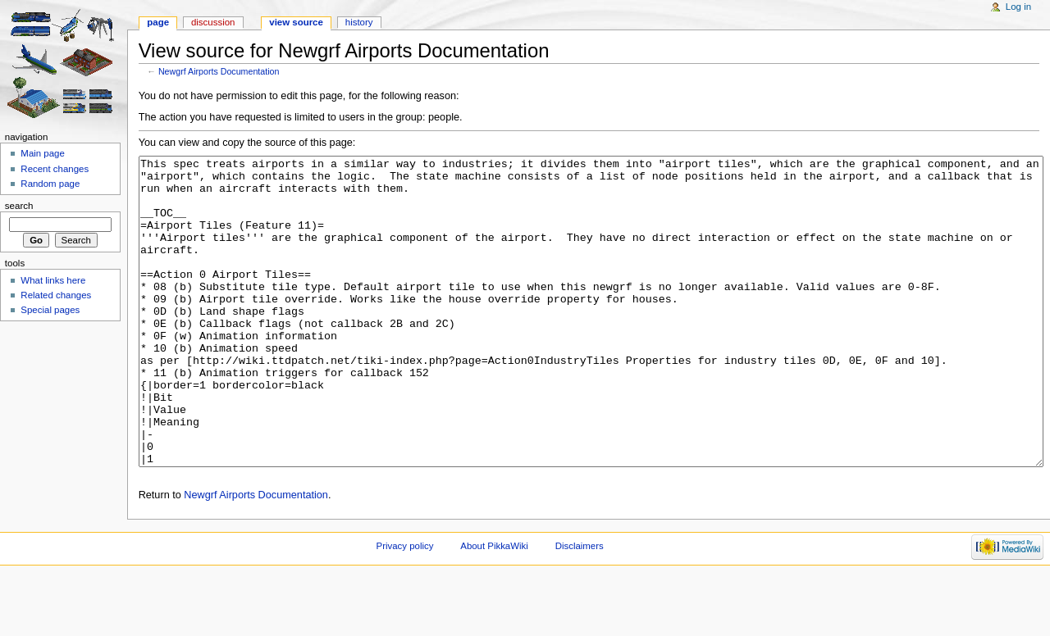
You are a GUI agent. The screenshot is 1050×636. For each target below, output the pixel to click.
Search (19, 206)
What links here (53, 280)
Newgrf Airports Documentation (218, 71)
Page (158, 22)
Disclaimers (579, 607)
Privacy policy (405, 607)
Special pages (50, 310)
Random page (50, 184)
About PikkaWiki (494, 607)
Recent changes (55, 169)
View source (296, 22)
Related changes (56, 295)
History (359, 22)
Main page (43, 153)
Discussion (213, 22)
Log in (1018, 6)
